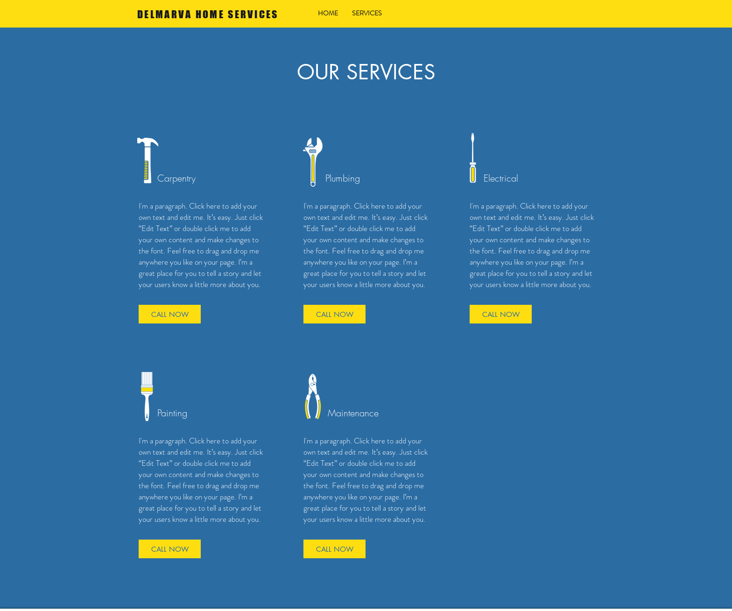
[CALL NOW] (170, 314)
